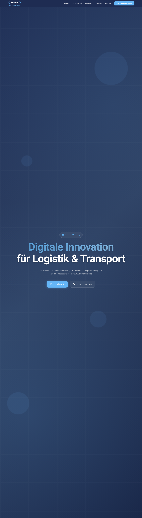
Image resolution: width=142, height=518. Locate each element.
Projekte (99, 3)
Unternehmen (77, 3)
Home (66, 3)
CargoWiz (88, 3)
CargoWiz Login (124, 3)
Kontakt (108, 3)
